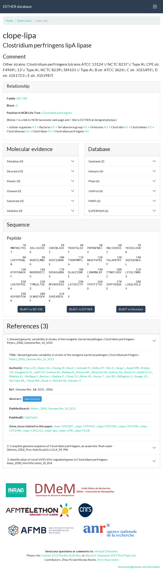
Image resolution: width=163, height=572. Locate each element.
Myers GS (30, 368)
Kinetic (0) (13, 181)
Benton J (45, 376)
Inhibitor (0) (14, 211)
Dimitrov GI (144, 372)
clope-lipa (51, 430)
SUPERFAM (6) (98, 211)
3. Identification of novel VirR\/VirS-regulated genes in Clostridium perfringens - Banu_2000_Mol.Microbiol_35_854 (58, 461)
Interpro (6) (95, 171)
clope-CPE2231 (33, 430)
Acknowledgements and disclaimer (139, 566)
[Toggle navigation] (155, 6)
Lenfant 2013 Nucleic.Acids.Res (61, 555)
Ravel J (70, 368)
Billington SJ (125, 376)
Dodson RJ (53, 372)
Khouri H (129, 372)
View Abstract (32, 398)
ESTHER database (17, 6)
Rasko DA (44, 368)
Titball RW (33, 380)
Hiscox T (98, 376)
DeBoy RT (98, 368)
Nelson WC (83, 372)
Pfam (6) (93, 181)
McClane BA (16, 380)
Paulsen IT (74, 380)
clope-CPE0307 (63, 426)
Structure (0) (15, 171)
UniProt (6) (95, 191)
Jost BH (111, 376)
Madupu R (68, 372)
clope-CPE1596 (129, 426)
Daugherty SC (24, 372)
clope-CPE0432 (85, 426)
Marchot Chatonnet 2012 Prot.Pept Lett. (110, 555)
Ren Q (110, 368)
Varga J (120, 368)
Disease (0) (14, 191)
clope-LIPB (66, 430)
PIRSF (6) (94, 201)
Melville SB (59, 380)
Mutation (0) (15, 161)
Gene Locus (24, 20)
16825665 (31, 417)
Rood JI (46, 380)
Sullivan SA (115, 372)
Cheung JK (58, 368)
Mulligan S (31, 376)
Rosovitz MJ (99, 372)
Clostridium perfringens (57, 112)
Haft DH (39, 372)
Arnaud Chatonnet (106, 551)
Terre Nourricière (108, 559)
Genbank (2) (96, 161)
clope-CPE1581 (107, 426)
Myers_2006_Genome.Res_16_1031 (31, 359)
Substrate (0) (15, 201)
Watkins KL (16, 376)
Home (9, 20)
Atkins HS (85, 376)
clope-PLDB (82, 430)
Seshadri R (83, 368)
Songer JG (140, 376)
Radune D (58, 376)
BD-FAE (22, 98)
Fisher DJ (72, 376)
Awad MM (133, 368)
